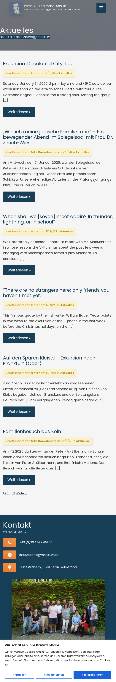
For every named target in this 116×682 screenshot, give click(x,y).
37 (13, 493)
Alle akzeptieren (92, 675)
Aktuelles (65, 73)
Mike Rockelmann (43, 152)
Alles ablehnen (54, 675)
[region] (58, 661)
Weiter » (21, 493)
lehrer (35, 73)
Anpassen (19, 675)
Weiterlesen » (19, 111)
